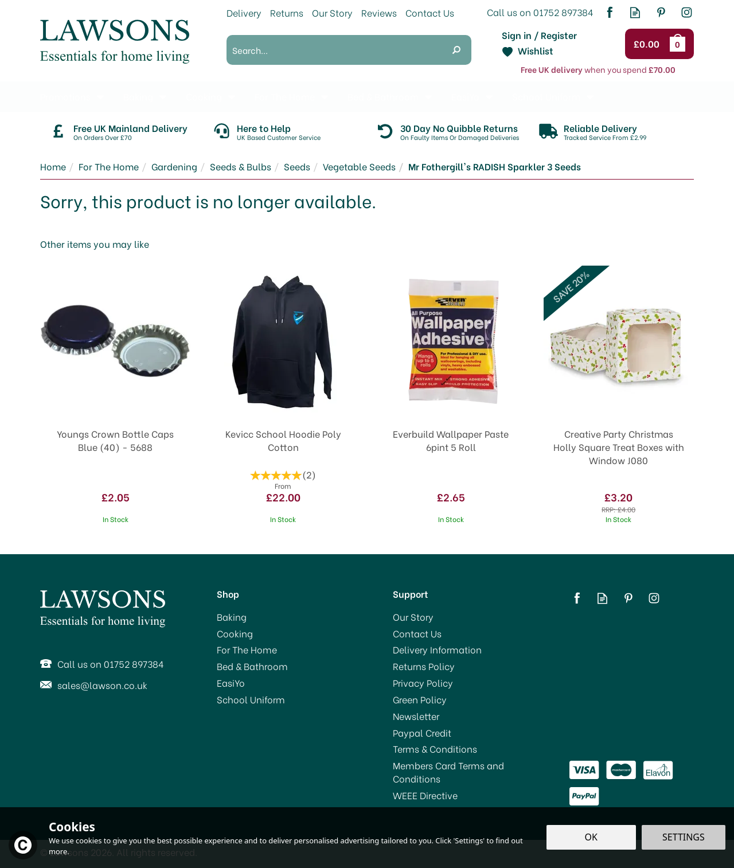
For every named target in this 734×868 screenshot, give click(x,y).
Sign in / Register (539, 35)
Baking (232, 616)
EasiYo (231, 682)
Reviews (379, 12)
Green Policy (420, 699)
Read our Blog (635, 12)
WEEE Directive (425, 795)
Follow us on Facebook (609, 12)
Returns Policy (424, 666)
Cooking (235, 633)
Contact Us (417, 633)
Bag (679, 44)
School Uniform (251, 699)
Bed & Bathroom (252, 666)
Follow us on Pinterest (661, 12)
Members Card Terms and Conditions (448, 772)
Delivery (244, 12)
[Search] (334, 50)
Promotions (65, 96)
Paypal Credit (422, 732)
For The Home (247, 649)
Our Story (413, 616)
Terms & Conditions (435, 748)
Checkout (648, 44)
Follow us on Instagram (687, 12)
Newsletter (416, 716)
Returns (286, 12)
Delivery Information (437, 649)
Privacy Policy (423, 682)
